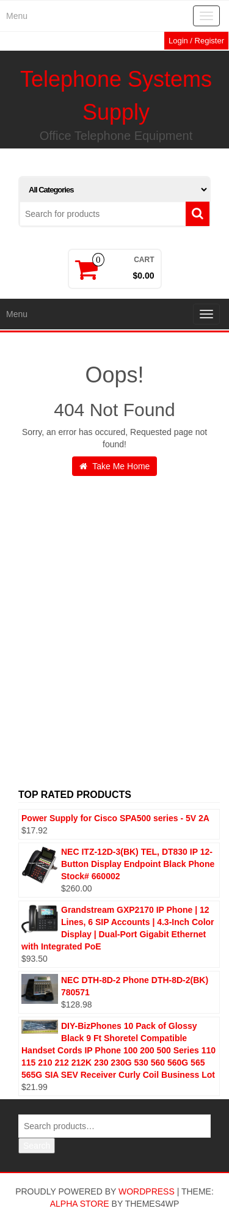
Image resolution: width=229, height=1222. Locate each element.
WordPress (146, 1191)
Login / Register (196, 40)
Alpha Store (79, 1204)
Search (36, 1146)
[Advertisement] (114, 648)
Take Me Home (114, 466)
